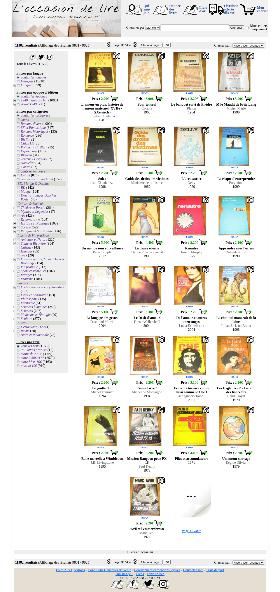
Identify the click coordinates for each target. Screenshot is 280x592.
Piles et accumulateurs (191, 458)
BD (23, 187)
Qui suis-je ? (147, 9)
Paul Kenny (147, 466)
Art (23, 215)
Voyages (26, 275)
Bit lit (25, 139)
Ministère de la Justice (147, 183)
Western (26, 155)
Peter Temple (102, 252)
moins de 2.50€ (31, 354)
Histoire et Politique (35, 223)
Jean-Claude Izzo (102, 183)
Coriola (147, 108)
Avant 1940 (29, 104)
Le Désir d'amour (147, 318)
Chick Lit (27, 143)
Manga (26, 191)
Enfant (25, 175)
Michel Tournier (102, 392)
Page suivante (191, 531)
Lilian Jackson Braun (236, 325)
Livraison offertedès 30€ (231, 9)
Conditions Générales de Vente (109, 570)
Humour (26, 251)
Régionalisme (30, 219)
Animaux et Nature (34, 239)
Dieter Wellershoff (147, 322)
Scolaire (26, 318)
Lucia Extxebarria (191, 325)
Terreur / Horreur (33, 159)
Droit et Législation (34, 295)
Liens (140, 574)
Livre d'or (203, 9)
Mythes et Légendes (34, 211)
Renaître (191, 248)
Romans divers (31, 123)
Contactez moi (193, 570)
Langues (27, 85)
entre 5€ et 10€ (31, 362)
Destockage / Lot (32, 327)
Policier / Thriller (33, 147)
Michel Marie (236, 108)
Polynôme (236, 183)
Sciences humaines (34, 307)
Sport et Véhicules (33, 271)
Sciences (27, 311)
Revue (25, 331)
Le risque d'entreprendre (236, 179)
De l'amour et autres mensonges (191, 320)
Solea (102, 179)
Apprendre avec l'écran (236, 248)
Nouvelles (28, 163)
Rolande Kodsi (236, 252)
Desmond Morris (102, 322)
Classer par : (223, 45)
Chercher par (135, 27)
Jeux (24, 255)
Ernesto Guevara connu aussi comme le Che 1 (191, 390)
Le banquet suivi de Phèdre (191, 104)
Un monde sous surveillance (102, 248)
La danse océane (147, 248)
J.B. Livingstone (102, 462)
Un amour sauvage (236, 458)
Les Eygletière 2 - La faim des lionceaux (236, 390)
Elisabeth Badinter (102, 116)
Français (27, 81)
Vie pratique (29, 267)
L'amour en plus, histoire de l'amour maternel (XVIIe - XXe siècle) (102, 108)
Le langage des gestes (102, 318)
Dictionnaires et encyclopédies (42, 287)
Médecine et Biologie (36, 315)
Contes (25, 167)
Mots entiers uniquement (259, 27)
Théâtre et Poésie (33, 207)
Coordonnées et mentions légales (157, 570)
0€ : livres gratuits (34, 350)
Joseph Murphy (191, 252)
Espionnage (29, 151)
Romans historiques (35, 131)
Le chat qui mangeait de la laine (236, 320)
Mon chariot (262, 9)
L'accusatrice (192, 179)
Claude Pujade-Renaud (147, 252)
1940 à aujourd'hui (34, 100)
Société (26, 227)
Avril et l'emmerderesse (146, 529)
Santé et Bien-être (33, 243)
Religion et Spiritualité (37, 231)
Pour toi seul (147, 104)
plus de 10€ (29, 365)
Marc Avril (146, 533)
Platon (191, 108)
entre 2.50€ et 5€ (32, 358)
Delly (192, 183)
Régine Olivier (236, 462)
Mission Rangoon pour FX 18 (147, 460)
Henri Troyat (236, 396)
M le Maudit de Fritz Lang (236, 104)
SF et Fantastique (33, 127)
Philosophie (29, 299)
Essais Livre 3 (146, 388)
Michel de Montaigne (147, 392)
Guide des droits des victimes (147, 179)
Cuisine (26, 247)
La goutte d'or (102, 388)
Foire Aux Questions (70, 570)
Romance (27, 135)
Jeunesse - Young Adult (37, 179)
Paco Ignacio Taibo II (192, 396)
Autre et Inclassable (35, 335)
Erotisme (27, 279)
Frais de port (215, 570)
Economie (28, 303)
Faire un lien (155, 574)
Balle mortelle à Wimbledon (102, 458)
